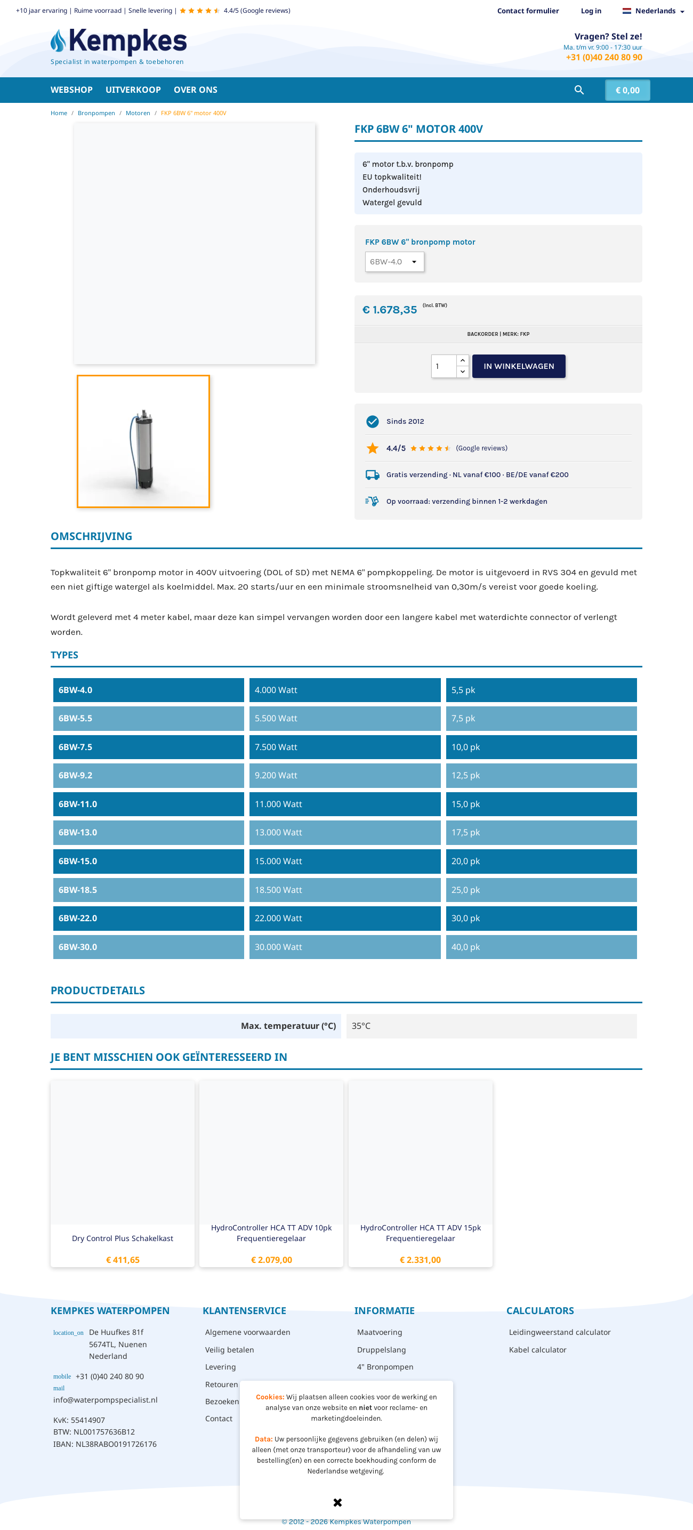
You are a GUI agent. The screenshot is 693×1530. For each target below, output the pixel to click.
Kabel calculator (538, 1349)
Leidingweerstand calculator (560, 1332)
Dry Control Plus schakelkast (122, 1238)
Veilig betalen (229, 1349)
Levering (220, 1367)
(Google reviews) (481, 448)
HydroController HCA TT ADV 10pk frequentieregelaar (271, 1232)
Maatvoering (379, 1332)
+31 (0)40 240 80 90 (604, 57)
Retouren (221, 1384)
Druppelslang (381, 1349)
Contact (218, 1418)
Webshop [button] (72, 89)
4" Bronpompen (385, 1367)
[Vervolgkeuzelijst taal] (656, 11)
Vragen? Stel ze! (608, 36)
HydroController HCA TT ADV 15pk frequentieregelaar (420, 1232)
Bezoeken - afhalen (239, 1401)
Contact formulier (528, 10)
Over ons (195, 89)
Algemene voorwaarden (248, 1332)
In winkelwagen (519, 366)
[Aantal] (444, 366)
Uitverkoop (133, 89)
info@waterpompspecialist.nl (105, 1400)
